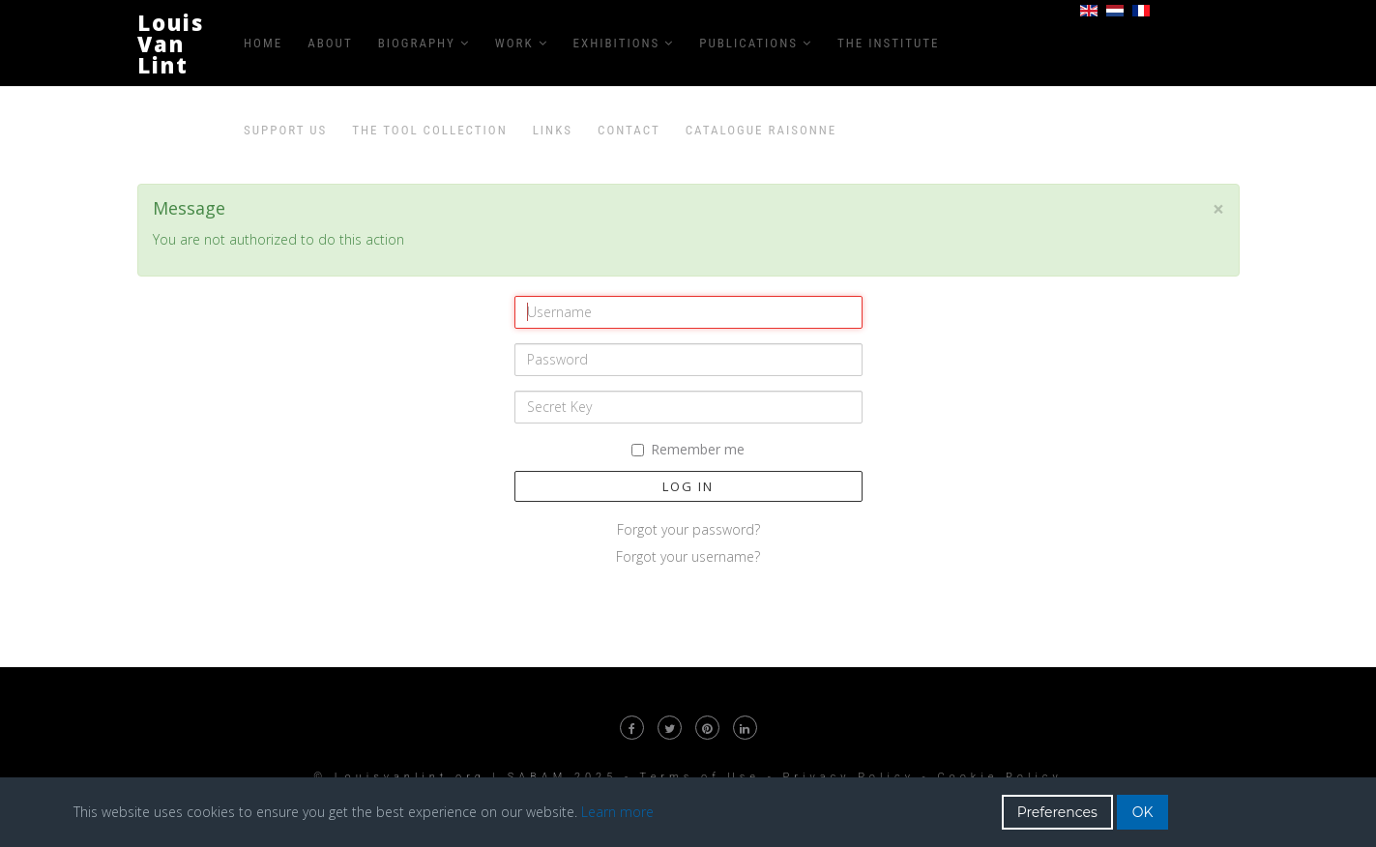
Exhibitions (616, 43)
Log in (688, 486)
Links (552, 130)
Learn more (617, 812)
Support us (285, 130)
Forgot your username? (688, 556)
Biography (416, 43)
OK (1143, 812)
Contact (629, 130)
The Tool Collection (429, 130)
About (329, 43)
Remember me (688, 449)
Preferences (1057, 812)
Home (263, 43)
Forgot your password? (688, 529)
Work (514, 43)
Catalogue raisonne (761, 130)
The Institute (888, 43)
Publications (748, 43)
